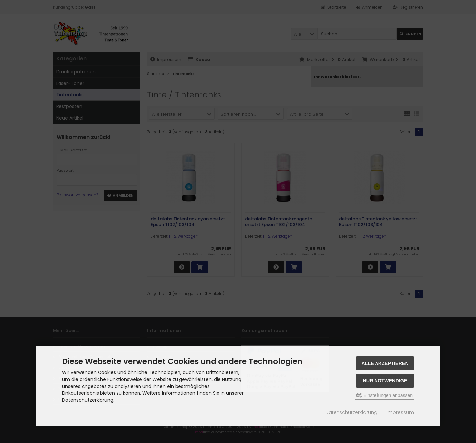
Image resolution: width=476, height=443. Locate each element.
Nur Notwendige (385, 380)
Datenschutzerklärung (351, 412)
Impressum (400, 412)
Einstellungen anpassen (384, 395)
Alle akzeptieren (385, 363)
